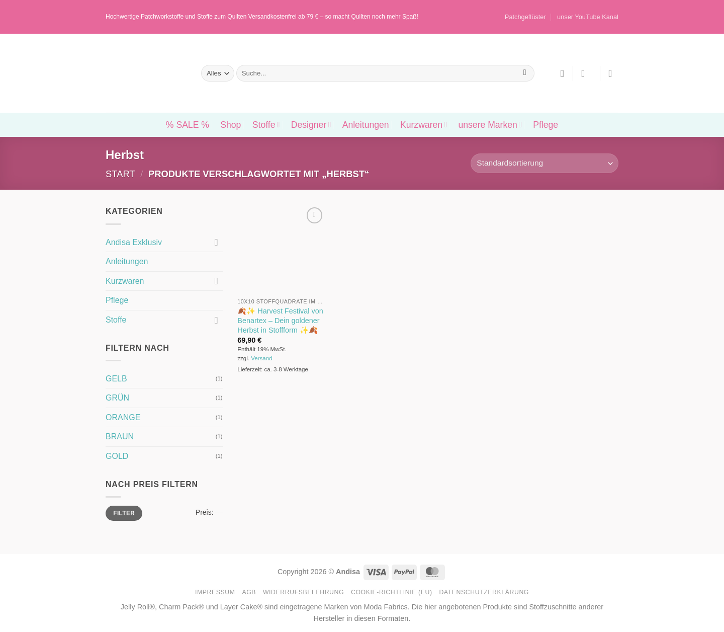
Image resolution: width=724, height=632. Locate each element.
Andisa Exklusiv (134, 242)
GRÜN (117, 397)
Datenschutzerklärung (484, 592)
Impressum (215, 592)
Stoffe (266, 125)
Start (120, 174)
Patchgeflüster (525, 17)
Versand (261, 358)
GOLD (117, 456)
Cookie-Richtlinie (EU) (391, 592)
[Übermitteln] (524, 73)
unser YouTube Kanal (587, 17)
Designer (311, 125)
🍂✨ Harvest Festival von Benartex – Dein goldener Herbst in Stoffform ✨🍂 (280, 320)
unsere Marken (489, 125)
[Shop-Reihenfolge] (544, 163)
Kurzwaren (423, 125)
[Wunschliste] (562, 73)
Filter (124, 513)
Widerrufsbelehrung (303, 592)
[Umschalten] (217, 242)
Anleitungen (365, 125)
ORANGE (123, 417)
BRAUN (120, 436)
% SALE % (187, 125)
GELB (116, 378)
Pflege (545, 125)
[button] (586, 73)
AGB (249, 592)
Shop (230, 125)
